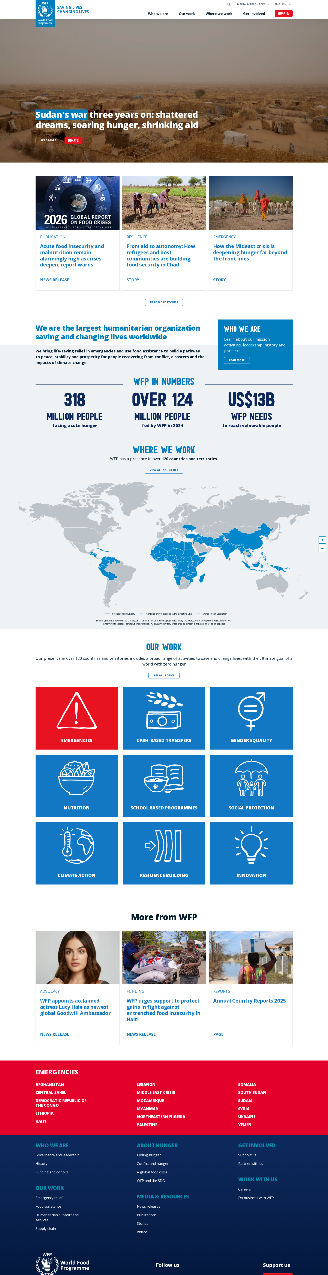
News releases (148, 1206)
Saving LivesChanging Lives (73, 9)
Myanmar (147, 1108)
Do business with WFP (256, 1197)
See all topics (164, 675)
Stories (142, 1223)
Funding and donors (52, 1172)
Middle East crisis (156, 1092)
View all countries (164, 470)
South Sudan (252, 1092)
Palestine (147, 1124)
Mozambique (150, 1100)
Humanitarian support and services (57, 1217)
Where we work (219, 13)
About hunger (157, 1145)
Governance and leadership (57, 1155)
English (281, 4)
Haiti (41, 1121)
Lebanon (146, 1084)
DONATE (73, 141)
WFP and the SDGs (151, 1180)
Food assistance (48, 1206)
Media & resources (251, 4)
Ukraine (246, 1116)
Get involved (254, 13)
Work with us (257, 1179)
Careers (244, 1189)
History (41, 1163)
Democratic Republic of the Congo (61, 1103)
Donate (283, 14)
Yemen (245, 1124)
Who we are (158, 13)
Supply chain (46, 1228)
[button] (322, 540)
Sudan (245, 1100)
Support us (247, 1155)
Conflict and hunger (153, 1163)
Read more (48, 140)
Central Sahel (51, 1092)
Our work (187, 13)
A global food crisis (152, 1172)
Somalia (247, 1084)
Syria (244, 1108)
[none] (164, 91)
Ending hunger (149, 1155)
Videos (142, 1232)
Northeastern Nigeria (161, 1116)
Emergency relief (49, 1197)
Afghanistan (50, 1084)
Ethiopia (45, 1113)
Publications (147, 1215)
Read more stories (164, 302)
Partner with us (250, 1163)
